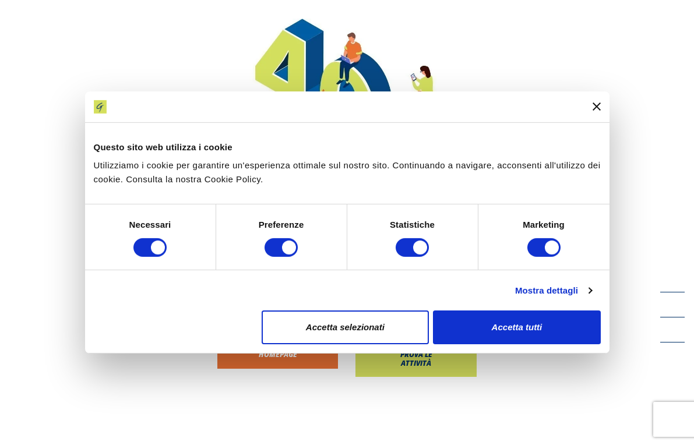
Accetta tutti (517, 327)
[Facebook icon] (672, 279)
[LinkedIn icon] (672, 329)
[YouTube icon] (672, 304)
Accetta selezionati (345, 327)
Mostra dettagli (546, 290)
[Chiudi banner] (597, 107)
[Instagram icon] (672, 354)
